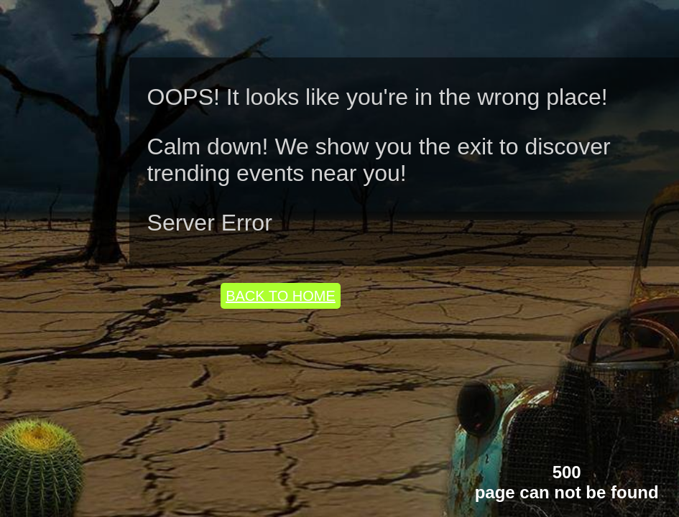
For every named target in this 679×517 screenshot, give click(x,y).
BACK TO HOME (281, 296)
